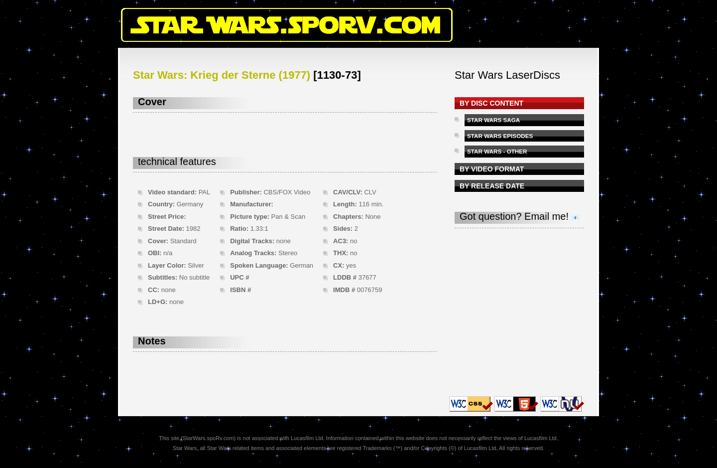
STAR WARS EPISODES (500, 136)
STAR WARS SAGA (493, 120)
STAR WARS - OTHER (497, 151)
